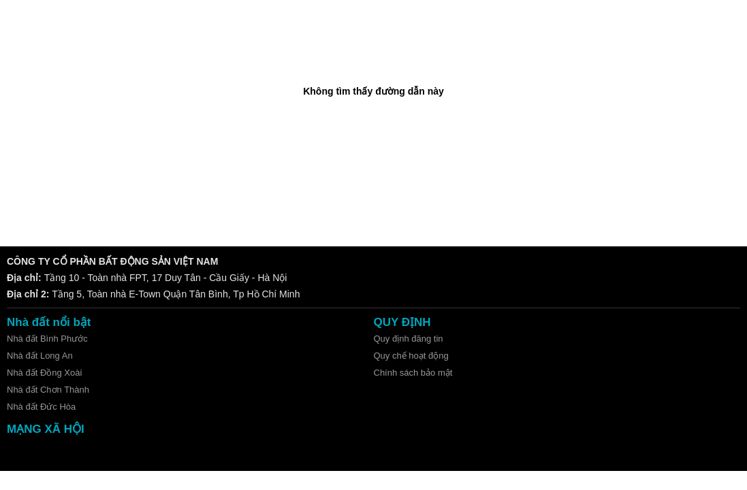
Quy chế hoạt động (411, 355)
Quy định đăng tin (408, 338)
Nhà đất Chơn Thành (48, 390)
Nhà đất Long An (40, 355)
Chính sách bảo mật (413, 373)
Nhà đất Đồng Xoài (44, 373)
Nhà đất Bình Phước (47, 338)
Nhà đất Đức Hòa (41, 407)
